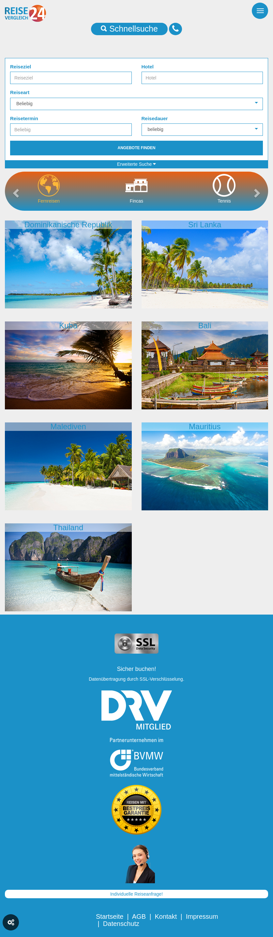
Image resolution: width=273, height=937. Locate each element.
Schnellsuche (129, 28)
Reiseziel (20, 66)
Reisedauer (155, 118)
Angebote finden (136, 148)
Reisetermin (24, 118)
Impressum (202, 916)
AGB (139, 916)
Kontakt (166, 916)
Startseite (109, 916)
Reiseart (19, 92)
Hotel (148, 66)
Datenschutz (121, 923)
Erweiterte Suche (136, 164)
